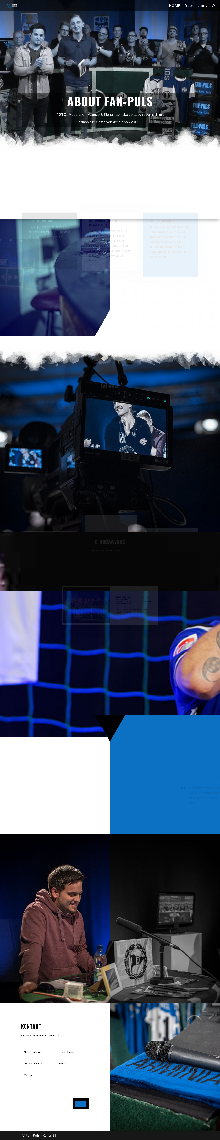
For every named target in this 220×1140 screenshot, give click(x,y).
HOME (174, 6)
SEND (81, 1104)
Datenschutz (196, 6)
